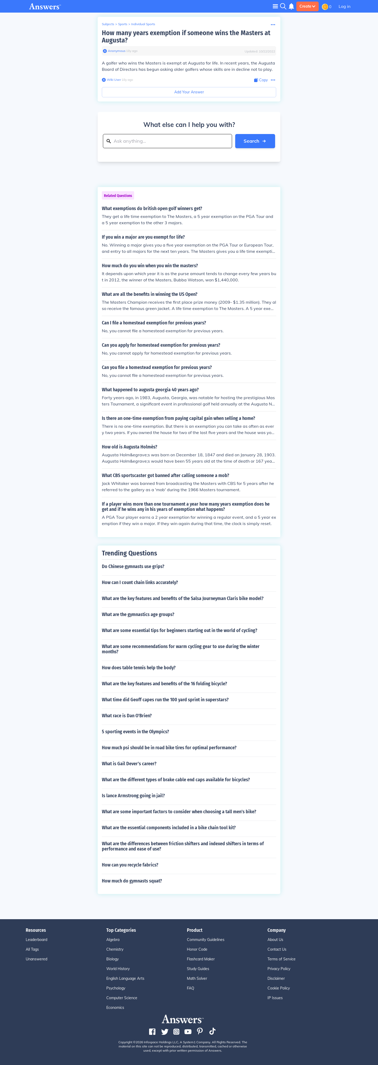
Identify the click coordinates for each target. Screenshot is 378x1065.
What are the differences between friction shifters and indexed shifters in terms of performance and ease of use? (183, 846)
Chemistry (114, 949)
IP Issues (275, 998)
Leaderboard (36, 939)
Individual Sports (143, 24)
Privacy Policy (278, 968)
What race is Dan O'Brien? (127, 716)
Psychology (115, 988)
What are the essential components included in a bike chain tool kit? (169, 828)
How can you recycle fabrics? (130, 865)
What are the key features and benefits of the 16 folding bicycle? (164, 684)
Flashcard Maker (201, 959)
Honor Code (197, 949)
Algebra (112, 939)
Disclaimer (276, 978)
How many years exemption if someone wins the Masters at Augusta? (186, 36)
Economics (115, 1007)
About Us (275, 939)
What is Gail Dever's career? (129, 764)
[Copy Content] (261, 80)
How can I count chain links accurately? (140, 582)
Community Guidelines (205, 939)
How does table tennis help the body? (139, 668)
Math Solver (197, 978)
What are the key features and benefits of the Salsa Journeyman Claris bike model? (183, 598)
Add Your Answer (189, 92)
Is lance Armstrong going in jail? (133, 796)
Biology (112, 959)
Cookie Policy (278, 988)
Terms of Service (281, 959)
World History (118, 968)
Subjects (108, 24)
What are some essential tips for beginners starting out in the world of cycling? (179, 630)
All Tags (32, 949)
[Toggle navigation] (275, 6)
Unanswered (36, 959)
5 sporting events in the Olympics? (135, 732)
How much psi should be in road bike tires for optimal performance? (169, 748)
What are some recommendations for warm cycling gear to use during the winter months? (181, 649)
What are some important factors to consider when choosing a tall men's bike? (179, 812)
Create (308, 6)
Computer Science (121, 998)
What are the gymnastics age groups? (138, 614)
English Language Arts (125, 978)
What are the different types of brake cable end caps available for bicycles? (176, 780)
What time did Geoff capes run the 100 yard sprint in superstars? (165, 700)
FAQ (190, 988)
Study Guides (198, 968)
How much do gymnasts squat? (132, 881)
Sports (122, 24)
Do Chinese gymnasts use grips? (133, 566)
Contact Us (276, 949)
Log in (344, 6)
